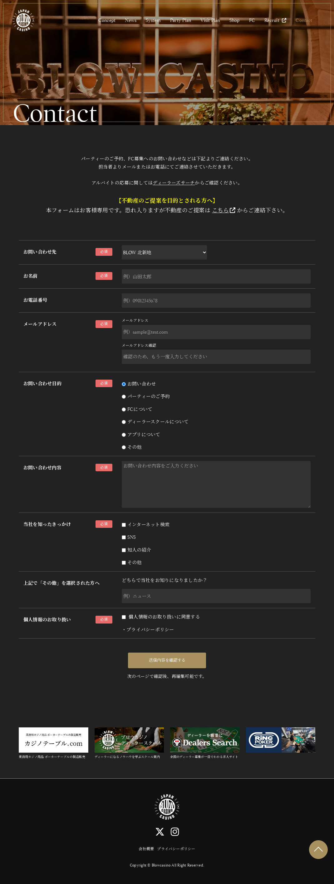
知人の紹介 (136, 550)
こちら (223, 210)
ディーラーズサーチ (174, 183)
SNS (129, 537)
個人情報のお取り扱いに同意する (161, 617)
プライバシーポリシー (150, 630)
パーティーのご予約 (146, 396)
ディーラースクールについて (155, 422)
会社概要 (146, 848)
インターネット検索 (145, 525)
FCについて (137, 409)
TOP (318, 849)
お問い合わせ (139, 384)
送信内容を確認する (167, 660)
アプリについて (141, 434)
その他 (132, 447)
